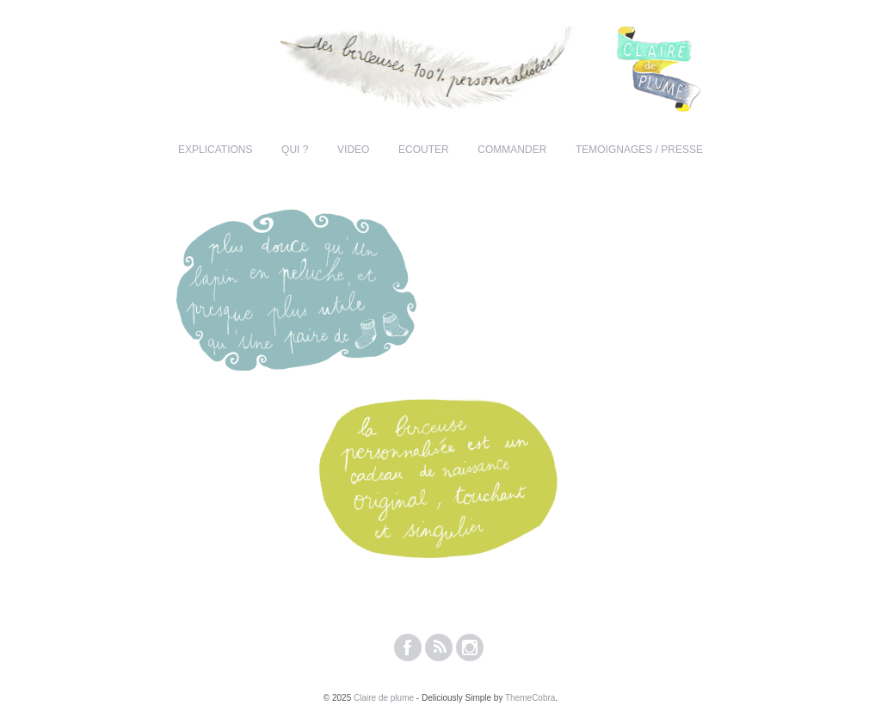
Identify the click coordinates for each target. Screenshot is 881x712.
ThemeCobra (530, 698)
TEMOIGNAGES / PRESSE (639, 150)
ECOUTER (423, 150)
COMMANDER (511, 150)
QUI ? (294, 150)
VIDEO (353, 150)
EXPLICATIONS (215, 150)
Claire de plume (384, 698)
